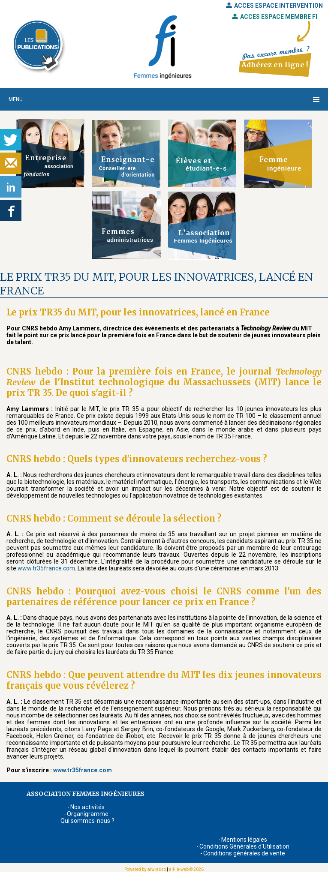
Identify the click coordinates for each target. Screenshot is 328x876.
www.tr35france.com (46, 568)
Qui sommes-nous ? (87, 820)
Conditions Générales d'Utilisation (244, 846)
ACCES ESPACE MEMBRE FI (274, 16)
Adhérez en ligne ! (274, 64)
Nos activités (87, 807)
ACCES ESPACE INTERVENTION (274, 5)
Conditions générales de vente (244, 853)
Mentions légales (244, 839)
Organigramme (87, 813)
